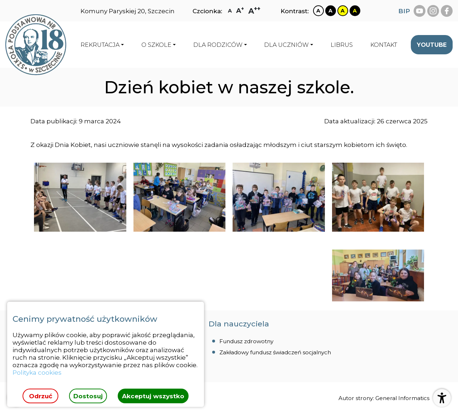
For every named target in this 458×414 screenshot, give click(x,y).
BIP (404, 11)
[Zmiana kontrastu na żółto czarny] (342, 10)
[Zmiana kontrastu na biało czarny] (318, 10)
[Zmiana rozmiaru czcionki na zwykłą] (230, 11)
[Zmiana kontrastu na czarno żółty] (355, 10)
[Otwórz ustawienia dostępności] (442, 398)
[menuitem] (341, 45)
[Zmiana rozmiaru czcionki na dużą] (240, 10)
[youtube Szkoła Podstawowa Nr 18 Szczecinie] (419, 11)
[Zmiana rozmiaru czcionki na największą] (254, 11)
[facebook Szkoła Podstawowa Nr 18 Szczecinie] (447, 11)
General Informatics (402, 398)
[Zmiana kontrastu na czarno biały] (330, 10)
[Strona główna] (35, 44)
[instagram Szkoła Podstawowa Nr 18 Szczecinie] (433, 11)
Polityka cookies (37, 372)
